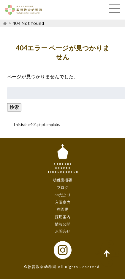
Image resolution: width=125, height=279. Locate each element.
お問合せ (62, 231)
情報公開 (62, 224)
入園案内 (62, 202)
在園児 (62, 209)
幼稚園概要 (62, 180)
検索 (14, 107)
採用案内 (62, 216)
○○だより (62, 194)
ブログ (62, 187)
